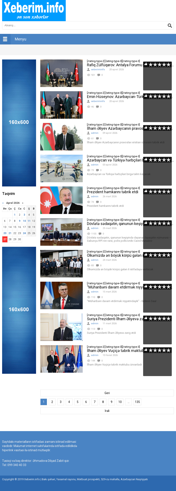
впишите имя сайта (34, 10)
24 (24, 233)
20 (4, 233)
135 (137, 402)
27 (4, 239)
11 (29, 220)
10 (120, 402)
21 (9, 233)
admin (94, 133)
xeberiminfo (98, 69)
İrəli (107, 410)
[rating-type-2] (61, 73)
